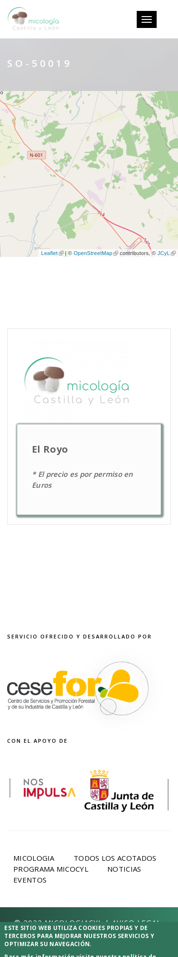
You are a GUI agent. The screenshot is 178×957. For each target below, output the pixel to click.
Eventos (30, 879)
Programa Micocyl (50, 869)
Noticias (124, 869)
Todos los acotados (115, 858)
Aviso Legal (136, 922)
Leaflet (52, 253)
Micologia (34, 858)
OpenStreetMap (96, 253)
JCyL (167, 253)
